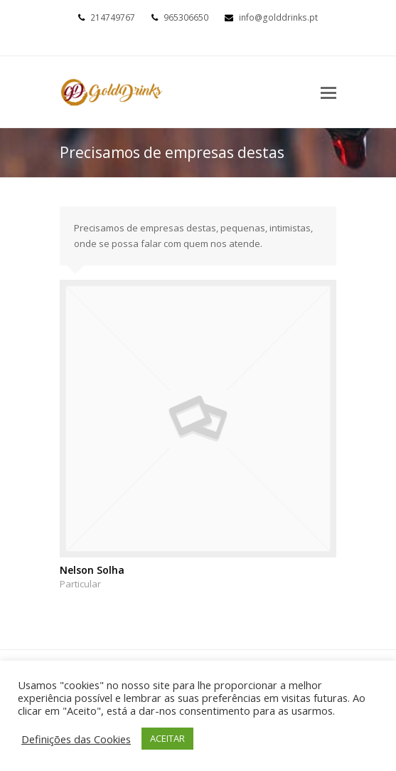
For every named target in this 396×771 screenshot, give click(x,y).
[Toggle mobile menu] (328, 92)
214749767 (112, 17)
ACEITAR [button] (167, 738)
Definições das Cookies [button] (76, 739)
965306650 (186, 17)
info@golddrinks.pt (278, 17)
